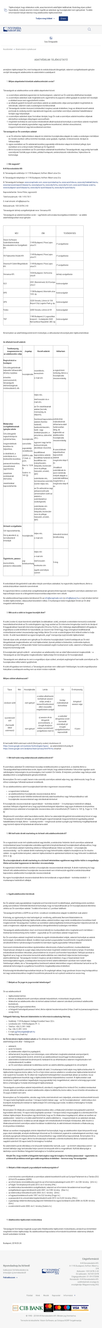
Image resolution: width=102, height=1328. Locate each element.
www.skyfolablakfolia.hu (87, 182)
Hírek (38, 1295)
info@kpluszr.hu (72, 598)
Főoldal (30, 1295)
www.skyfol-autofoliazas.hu (42, 188)
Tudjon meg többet (44, 18)
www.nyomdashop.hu (52, 182)
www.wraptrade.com (33, 182)
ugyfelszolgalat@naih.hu (24, 1032)
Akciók (46, 1295)
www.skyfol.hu (52, 185)
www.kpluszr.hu (38, 185)
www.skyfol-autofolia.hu (65, 188)
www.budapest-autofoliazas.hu (16, 188)
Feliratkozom (9, 1277)
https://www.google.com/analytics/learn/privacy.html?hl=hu (28, 749)
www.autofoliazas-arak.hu (84, 185)
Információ (68, 1295)
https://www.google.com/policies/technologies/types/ (26, 746)
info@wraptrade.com (54, 598)
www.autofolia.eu (69, 182)
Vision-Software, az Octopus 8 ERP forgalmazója (60, 1320)
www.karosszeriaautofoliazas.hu (17, 185)
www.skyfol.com (65, 185)
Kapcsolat (56, 1295)
